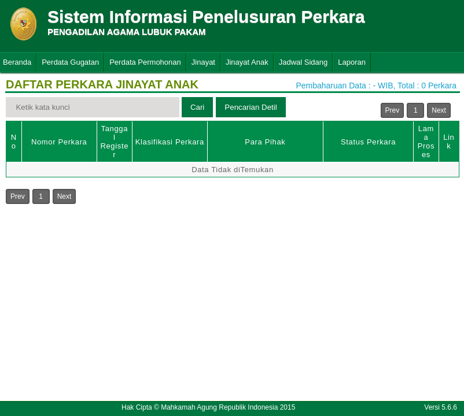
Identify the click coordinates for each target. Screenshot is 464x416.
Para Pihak (265, 142)
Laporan (352, 62)
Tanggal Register (114, 141)
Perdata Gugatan (70, 62)
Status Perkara (368, 142)
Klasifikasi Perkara (169, 142)
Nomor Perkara (59, 142)
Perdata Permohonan (145, 62)
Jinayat (203, 62)
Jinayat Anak (247, 62)
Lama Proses (426, 141)
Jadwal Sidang (303, 62)
